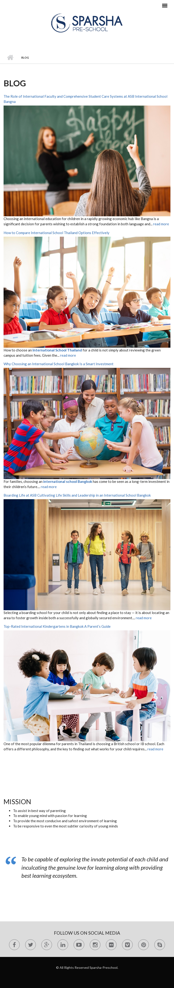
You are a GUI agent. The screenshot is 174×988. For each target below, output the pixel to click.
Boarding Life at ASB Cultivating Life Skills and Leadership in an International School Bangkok (77, 495)
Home (10, 58)
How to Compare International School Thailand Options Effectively (56, 233)
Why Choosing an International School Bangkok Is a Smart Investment (58, 364)
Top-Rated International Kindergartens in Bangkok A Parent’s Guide (57, 626)
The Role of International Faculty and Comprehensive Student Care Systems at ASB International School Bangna (85, 99)
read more (161, 224)
